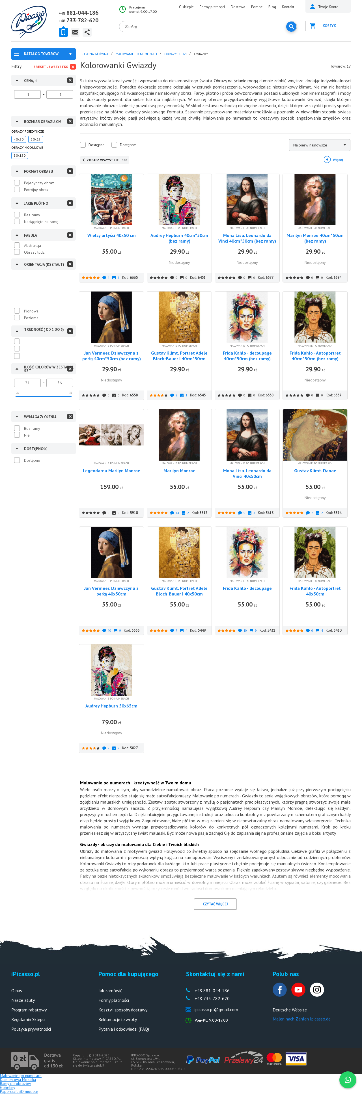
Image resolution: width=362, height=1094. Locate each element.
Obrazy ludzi (35, 252)
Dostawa (238, 7)
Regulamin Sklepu (28, 1019)
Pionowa (31, 311)
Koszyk (329, 25)
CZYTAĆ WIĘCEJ (215, 904)
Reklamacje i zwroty (117, 1019)
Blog (272, 7)
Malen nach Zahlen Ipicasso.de (302, 1019)
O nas (16, 990)
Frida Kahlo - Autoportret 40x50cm (315, 591)
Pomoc (256, 7)
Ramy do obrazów (15, 1083)
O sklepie (186, 7)
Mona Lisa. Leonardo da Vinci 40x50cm (247, 473)
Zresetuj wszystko (50, 66)
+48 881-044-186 (212, 990)
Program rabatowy (29, 1010)
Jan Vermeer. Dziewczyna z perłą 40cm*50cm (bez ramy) (111, 355)
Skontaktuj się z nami (215, 974)
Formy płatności (212, 7)
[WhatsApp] (347, 1079)
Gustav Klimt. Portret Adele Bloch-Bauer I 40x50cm (179, 591)
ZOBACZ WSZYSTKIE (107, 160)
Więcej (338, 159)
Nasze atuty (23, 1000)
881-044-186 (82, 12)
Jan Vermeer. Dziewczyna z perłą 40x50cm (111, 591)
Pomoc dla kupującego (128, 974)
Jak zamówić (110, 990)
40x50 (18, 139)
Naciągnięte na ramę (41, 222)
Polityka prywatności (31, 1029)
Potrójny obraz (36, 190)
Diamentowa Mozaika (18, 1079)
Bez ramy (32, 215)
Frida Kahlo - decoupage (247, 588)
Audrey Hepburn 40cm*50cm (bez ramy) (179, 238)
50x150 (19, 155)
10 (109, 631)
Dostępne (32, 460)
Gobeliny (7, 1087)
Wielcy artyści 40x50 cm (111, 235)
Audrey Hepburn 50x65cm (111, 706)
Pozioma (31, 318)
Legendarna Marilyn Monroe (111, 470)
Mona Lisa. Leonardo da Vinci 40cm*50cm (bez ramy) (247, 238)
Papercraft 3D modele (19, 1091)
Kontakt (288, 7)
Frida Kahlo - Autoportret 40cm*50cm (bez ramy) (315, 355)
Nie (27, 435)
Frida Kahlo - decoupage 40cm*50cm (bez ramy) (247, 355)
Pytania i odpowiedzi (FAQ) (123, 1029)
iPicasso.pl (25, 974)
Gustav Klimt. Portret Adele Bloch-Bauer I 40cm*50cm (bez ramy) (179, 358)
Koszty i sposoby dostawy (122, 1010)
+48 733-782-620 (212, 998)
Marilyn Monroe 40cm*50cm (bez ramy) (315, 238)
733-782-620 (82, 20)
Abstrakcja (32, 245)
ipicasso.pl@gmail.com (216, 1009)
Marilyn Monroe (179, 470)
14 (177, 513)
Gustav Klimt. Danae (315, 470)
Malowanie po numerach (21, 1075)
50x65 (35, 139)
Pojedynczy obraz (39, 183)
